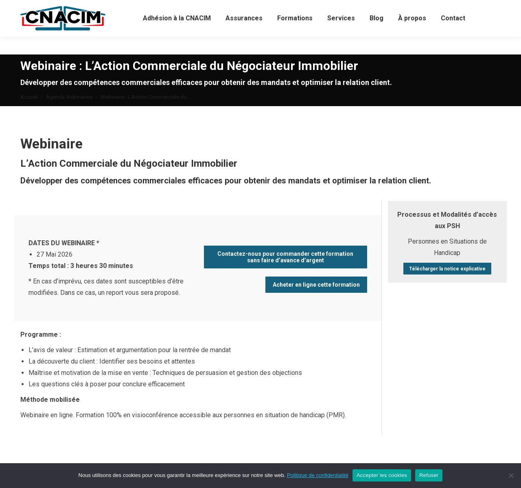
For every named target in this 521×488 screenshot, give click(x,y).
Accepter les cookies (382, 475)
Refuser (428, 475)
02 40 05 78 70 (86, 9)
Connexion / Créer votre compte (259, 9)
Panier (324, 9)
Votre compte (186, 9)
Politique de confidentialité (317, 475)
